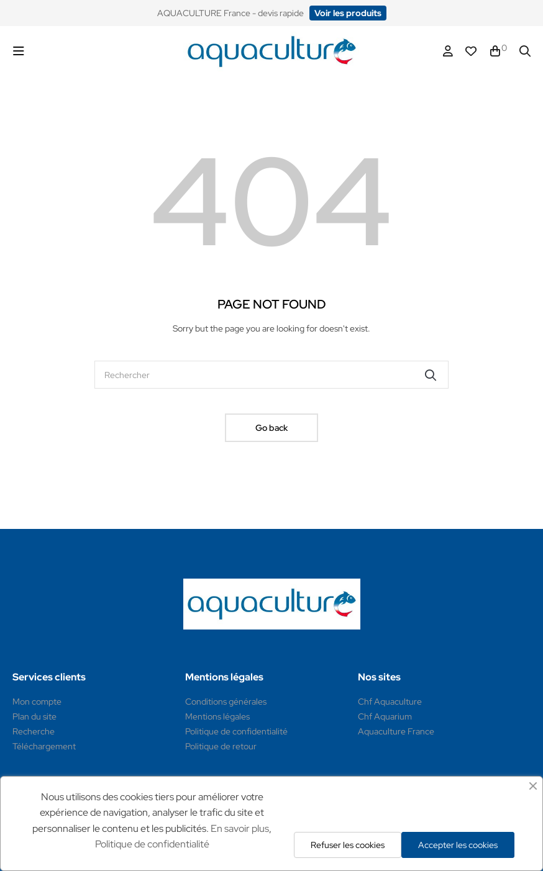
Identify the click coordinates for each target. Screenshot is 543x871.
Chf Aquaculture (390, 701)
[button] (347, 13)
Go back (271, 427)
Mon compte (37, 701)
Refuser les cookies (348, 845)
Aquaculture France (396, 731)
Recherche (33, 731)
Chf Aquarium (385, 716)
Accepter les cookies (458, 845)
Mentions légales (217, 716)
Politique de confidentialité (236, 731)
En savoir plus (240, 828)
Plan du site (34, 716)
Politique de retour (221, 746)
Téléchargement (44, 746)
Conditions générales (226, 701)
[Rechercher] (271, 375)
